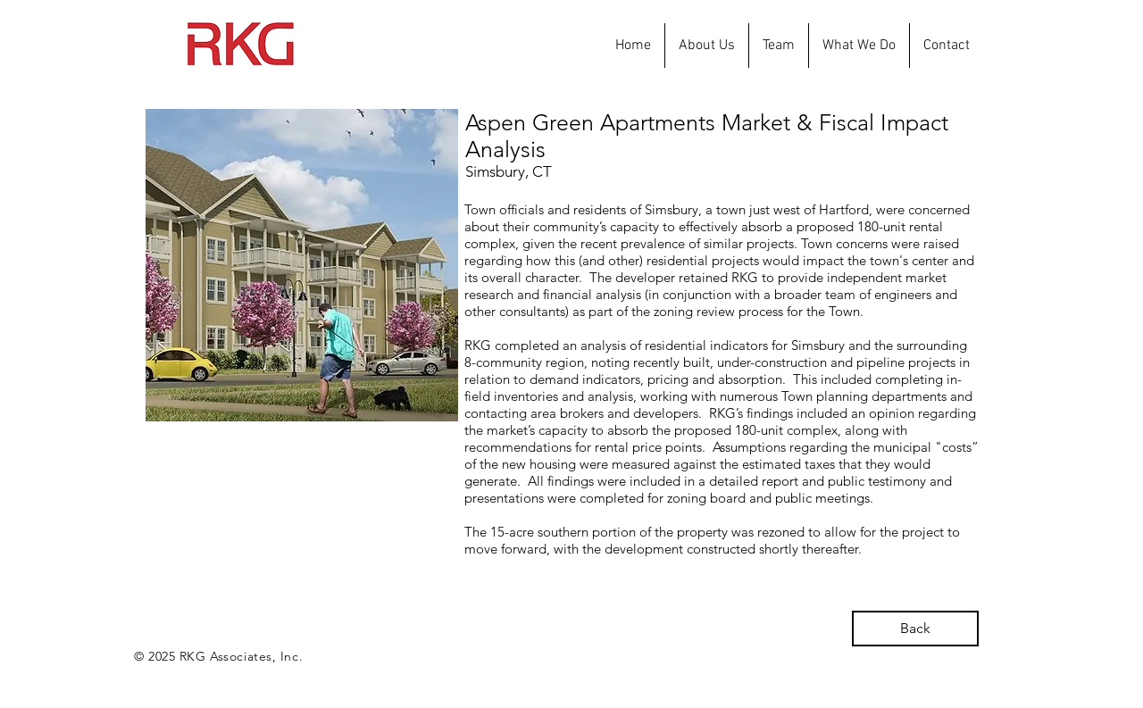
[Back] (915, 628)
